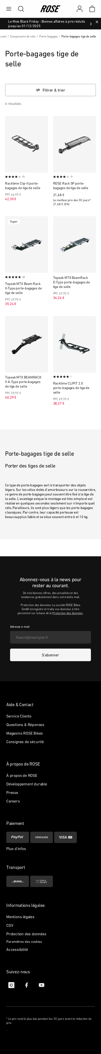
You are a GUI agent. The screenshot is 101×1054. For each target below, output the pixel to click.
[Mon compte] (79, 9)
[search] (18, 9)
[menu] (9, 9)
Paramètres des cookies (24, 942)
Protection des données (67, 613)
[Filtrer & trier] (50, 90)
